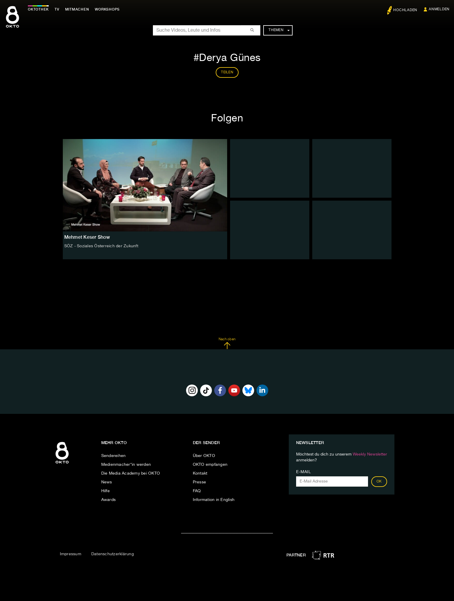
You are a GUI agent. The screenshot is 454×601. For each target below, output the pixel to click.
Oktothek (38, 9)
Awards (108, 500)
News (106, 482)
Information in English (214, 500)
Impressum (70, 554)
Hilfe (105, 491)
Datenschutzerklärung (112, 554)
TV (57, 9)
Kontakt (200, 473)
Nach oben (227, 343)
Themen (279, 30)
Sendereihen (113, 456)
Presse (199, 482)
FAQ (197, 491)
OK (379, 481)
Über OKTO (204, 456)
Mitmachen (77, 9)
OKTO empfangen (210, 465)
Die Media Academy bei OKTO (130, 473)
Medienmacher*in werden (126, 465)
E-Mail (303, 472)
